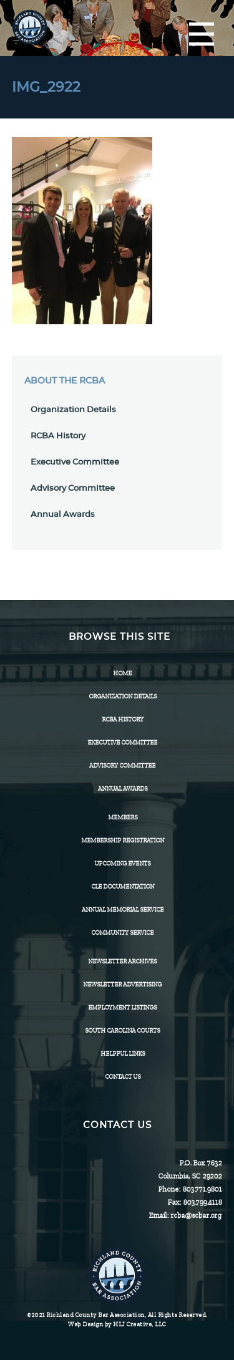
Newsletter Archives (122, 961)
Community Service (122, 932)
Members (122, 817)
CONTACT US (122, 1076)
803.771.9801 (202, 1189)
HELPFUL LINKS (122, 1053)
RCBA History (58, 436)
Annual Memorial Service (122, 909)
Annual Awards (63, 515)
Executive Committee (75, 462)
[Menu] (201, 34)
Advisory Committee (73, 489)
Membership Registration (122, 840)
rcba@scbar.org (196, 1215)
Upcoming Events (122, 863)
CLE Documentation (122, 886)
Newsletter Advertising (122, 984)
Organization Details (73, 410)
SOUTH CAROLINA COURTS (122, 1030)
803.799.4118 (202, 1202)
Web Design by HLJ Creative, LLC (117, 1324)
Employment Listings (122, 1007)
